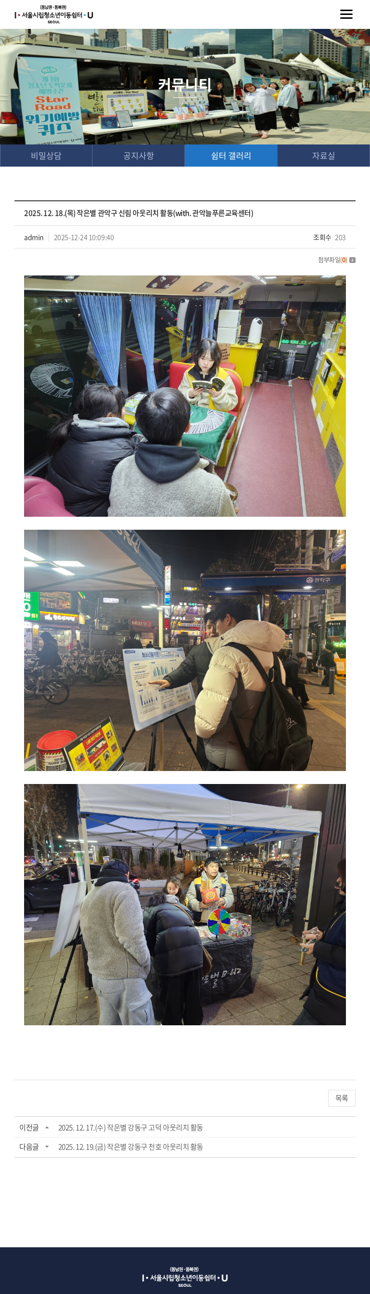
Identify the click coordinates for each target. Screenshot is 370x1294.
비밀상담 (46, 155)
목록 (341, 1098)
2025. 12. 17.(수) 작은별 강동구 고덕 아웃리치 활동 (130, 1127)
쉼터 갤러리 (231, 155)
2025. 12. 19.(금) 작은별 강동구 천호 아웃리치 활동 (130, 1146)
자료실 (323, 155)
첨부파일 (337, 259)
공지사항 (138, 155)
